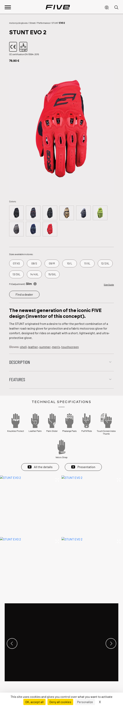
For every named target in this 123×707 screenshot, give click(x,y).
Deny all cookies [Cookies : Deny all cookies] (60, 702)
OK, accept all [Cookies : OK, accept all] (34, 702)
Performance (43, 22)
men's (56, 347)
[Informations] (35, 283)
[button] (107, 7)
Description (19, 362)
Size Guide (109, 284)
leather (33, 347)
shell (23, 347)
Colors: (13, 201)
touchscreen (70, 347)
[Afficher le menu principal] (8, 7)
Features (17, 379)
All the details (43, 467)
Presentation (86, 467)
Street (32, 22)
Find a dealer (24, 294)
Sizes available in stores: (21, 254)
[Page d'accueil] (58, 7)
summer (45, 347)
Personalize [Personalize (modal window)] (85, 702)
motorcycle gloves (18, 22)
